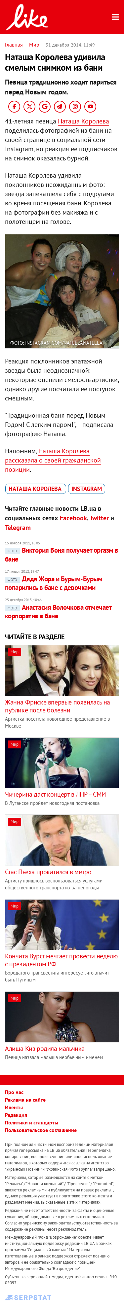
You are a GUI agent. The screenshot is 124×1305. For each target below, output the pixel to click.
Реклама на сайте (25, 1099)
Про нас (14, 1092)
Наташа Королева (83, 121)
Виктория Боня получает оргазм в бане (61, 554)
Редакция (16, 1115)
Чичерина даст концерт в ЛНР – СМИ (55, 794)
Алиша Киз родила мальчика (45, 1048)
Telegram (18, 527)
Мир (34, 44)
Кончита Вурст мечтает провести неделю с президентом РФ (61, 960)
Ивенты (14, 1107)
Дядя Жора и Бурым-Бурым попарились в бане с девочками (54, 583)
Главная (14, 44)
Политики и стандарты (31, 1122)
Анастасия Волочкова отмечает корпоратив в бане (58, 611)
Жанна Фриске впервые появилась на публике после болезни (57, 706)
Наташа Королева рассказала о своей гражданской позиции (53, 460)
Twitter (99, 518)
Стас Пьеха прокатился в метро (48, 872)
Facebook (73, 518)
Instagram (86, 489)
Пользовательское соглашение (41, 1130)
